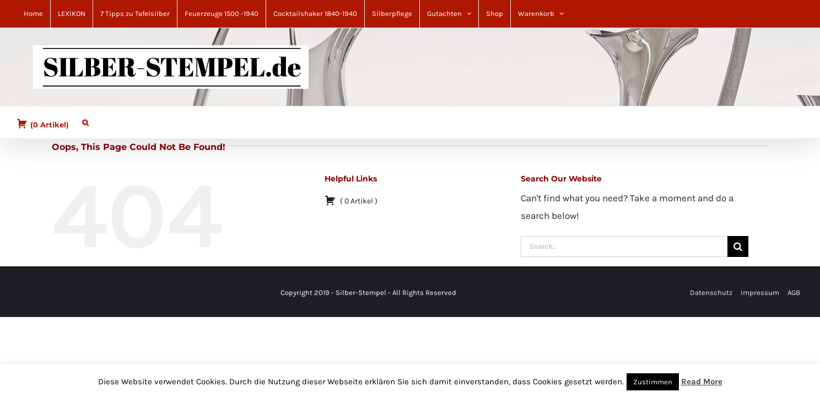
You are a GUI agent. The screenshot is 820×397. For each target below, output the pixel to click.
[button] (80, 119)
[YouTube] (46, 293)
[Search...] (624, 246)
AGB (793, 292)
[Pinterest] (33, 293)
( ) (43, 123)
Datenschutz (711, 292)
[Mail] (39, 293)
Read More (701, 382)
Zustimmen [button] (652, 382)
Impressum (760, 292)
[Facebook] (26, 293)
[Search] (737, 246)
